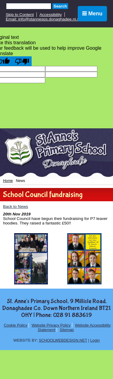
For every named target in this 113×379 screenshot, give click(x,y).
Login (94, 340)
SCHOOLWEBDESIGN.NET (63, 340)
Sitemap (67, 329)
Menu (92, 14)
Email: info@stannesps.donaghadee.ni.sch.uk (47, 19)
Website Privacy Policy (51, 325)
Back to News (15, 206)
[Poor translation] (22, 61)
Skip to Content (20, 14)
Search (60, 6)
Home (8, 181)
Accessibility (50, 14)
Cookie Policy (15, 325)
